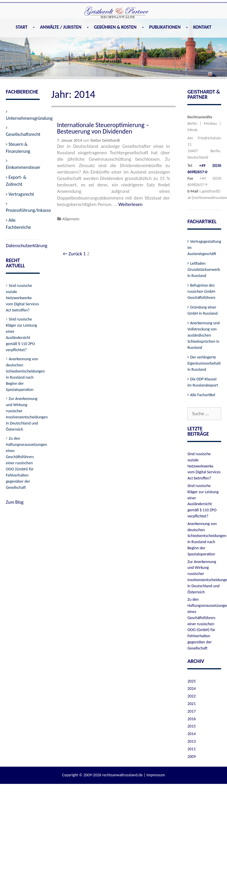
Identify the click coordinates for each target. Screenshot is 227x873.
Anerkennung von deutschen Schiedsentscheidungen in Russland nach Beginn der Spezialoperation (25, 374)
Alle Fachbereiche (18, 223)
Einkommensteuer (23, 167)
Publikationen (165, 27)
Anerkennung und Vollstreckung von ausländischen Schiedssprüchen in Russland (203, 335)
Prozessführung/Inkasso (28, 210)
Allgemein (70, 218)
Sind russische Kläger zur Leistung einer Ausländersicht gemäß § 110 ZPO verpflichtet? (21, 334)
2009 (191, 756)
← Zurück (72, 254)
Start (22, 27)
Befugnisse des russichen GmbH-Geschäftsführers (201, 291)
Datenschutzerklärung (26, 245)
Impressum (155, 774)
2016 (191, 718)
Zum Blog (15, 502)
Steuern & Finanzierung (18, 147)
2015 (191, 726)
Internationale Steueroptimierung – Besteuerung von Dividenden (103, 128)
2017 (191, 711)
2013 (191, 741)
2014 (191, 733)
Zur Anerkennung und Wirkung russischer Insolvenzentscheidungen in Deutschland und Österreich (27, 414)
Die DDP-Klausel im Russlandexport (202, 382)
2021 (191, 703)
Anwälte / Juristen (60, 27)
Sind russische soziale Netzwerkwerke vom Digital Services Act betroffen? (22, 298)
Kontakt (202, 27)
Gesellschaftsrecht (23, 134)
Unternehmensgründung (29, 118)
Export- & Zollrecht (16, 180)
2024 (191, 688)
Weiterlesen (130, 204)
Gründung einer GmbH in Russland (202, 310)
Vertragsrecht (21, 194)
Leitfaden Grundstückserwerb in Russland (203, 269)
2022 (191, 696)
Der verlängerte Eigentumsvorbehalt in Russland (204, 363)
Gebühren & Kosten (115, 27)
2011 (191, 748)
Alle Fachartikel (202, 394)
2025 (191, 681)
